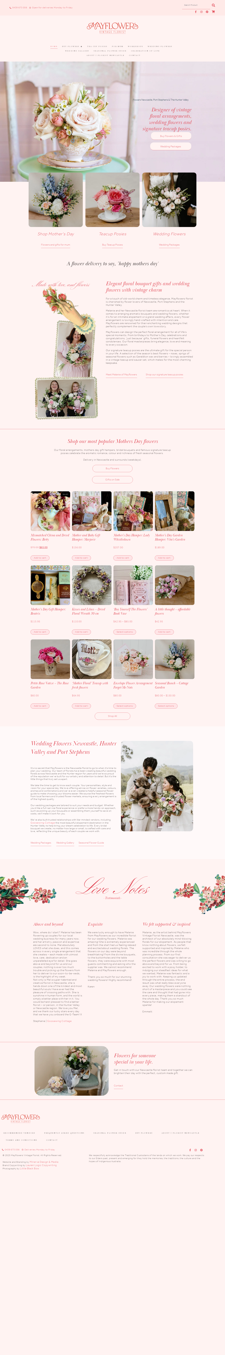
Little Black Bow (29, 1168)
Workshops (135, 46)
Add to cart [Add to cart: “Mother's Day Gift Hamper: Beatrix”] (40, 632)
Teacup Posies (112, 234)
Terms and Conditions (21, 1140)
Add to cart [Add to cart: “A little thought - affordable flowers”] (164, 632)
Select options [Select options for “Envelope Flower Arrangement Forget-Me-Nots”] (125, 706)
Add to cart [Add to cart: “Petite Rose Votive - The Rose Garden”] (40, 706)
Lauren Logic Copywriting (41, 1165)
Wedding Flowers (160, 46)
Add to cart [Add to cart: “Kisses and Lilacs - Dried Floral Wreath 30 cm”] (81, 632)
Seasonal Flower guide (110, 51)
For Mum (117, 46)
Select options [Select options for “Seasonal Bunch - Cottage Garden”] (166, 706)
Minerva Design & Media (44, 1162)
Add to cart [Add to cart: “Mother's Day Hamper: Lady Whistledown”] (123, 558)
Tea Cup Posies (97, 46)
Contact (135, 55)
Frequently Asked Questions (64, 1133)
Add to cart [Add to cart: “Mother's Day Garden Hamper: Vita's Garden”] (164, 558)
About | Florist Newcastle (106, 55)
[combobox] (196, 5)
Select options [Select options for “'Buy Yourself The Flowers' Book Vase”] (125, 632)
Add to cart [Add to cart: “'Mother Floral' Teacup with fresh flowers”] (81, 706)
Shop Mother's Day (55, 234)
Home (54, 46)
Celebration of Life (145, 51)
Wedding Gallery (77, 51)
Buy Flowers (72, 46)
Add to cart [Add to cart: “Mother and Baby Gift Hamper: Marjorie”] (81, 558)
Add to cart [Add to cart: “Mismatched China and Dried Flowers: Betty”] (40, 558)
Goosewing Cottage (43, 822)
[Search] (214, 5)
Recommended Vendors (19, 1133)
